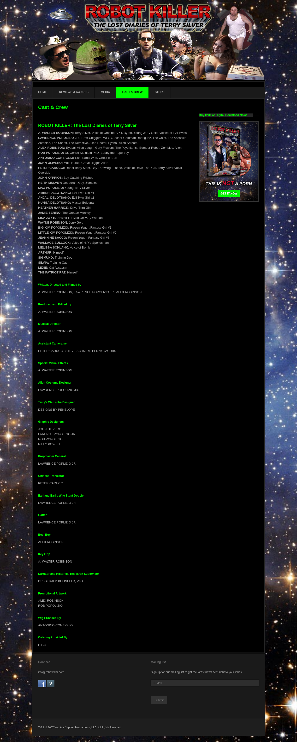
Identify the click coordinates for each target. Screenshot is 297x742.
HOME (42, 92)
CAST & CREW (132, 92)
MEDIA (105, 92)
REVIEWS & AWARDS (74, 92)
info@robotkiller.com (51, 672)
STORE (160, 92)
